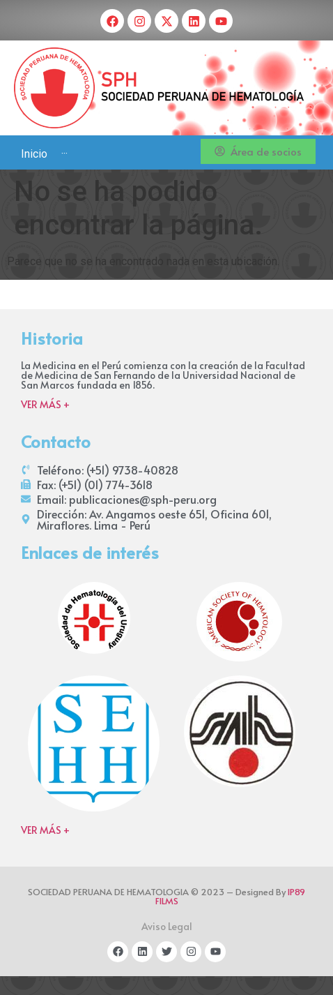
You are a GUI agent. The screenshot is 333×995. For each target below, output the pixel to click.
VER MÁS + (45, 404)
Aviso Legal (166, 926)
